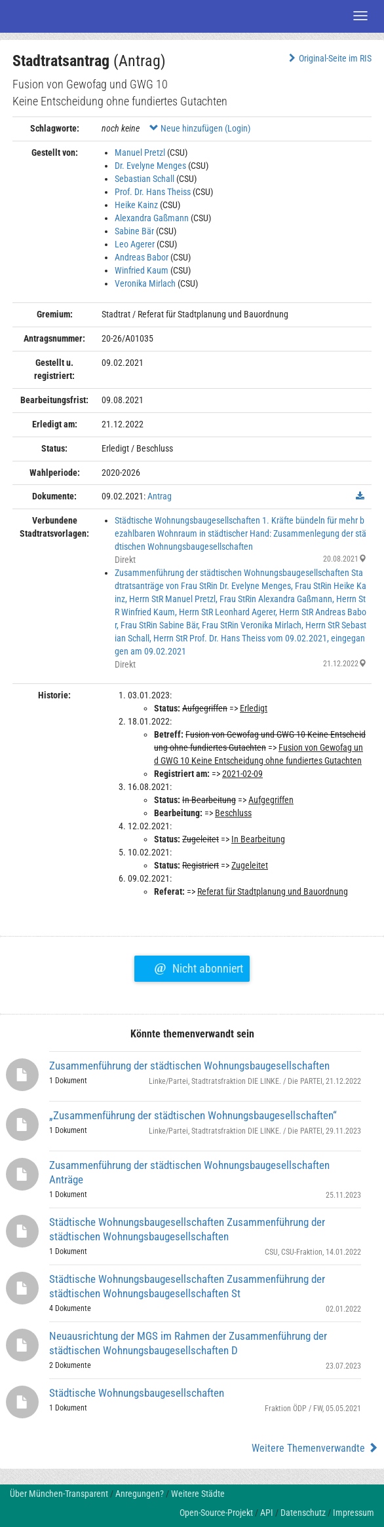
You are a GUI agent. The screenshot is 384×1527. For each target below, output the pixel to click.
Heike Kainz (136, 205)
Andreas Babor (141, 257)
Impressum (353, 1512)
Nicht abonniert (198, 966)
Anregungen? (139, 1493)
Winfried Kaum (141, 270)
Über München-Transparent (59, 1493)
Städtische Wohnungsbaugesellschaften (136, 1392)
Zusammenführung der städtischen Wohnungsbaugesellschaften (189, 1065)
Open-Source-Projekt (216, 1512)
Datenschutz (303, 1512)
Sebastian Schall (144, 178)
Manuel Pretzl (140, 152)
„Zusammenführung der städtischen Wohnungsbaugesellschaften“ (193, 1115)
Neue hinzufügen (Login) (199, 128)
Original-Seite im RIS (329, 58)
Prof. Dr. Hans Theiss (153, 192)
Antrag (159, 496)
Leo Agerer (135, 244)
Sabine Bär (134, 231)
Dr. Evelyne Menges (150, 165)
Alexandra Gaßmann (152, 218)
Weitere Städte (198, 1493)
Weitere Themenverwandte (315, 1448)
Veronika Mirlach (145, 283)
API (266, 1512)
